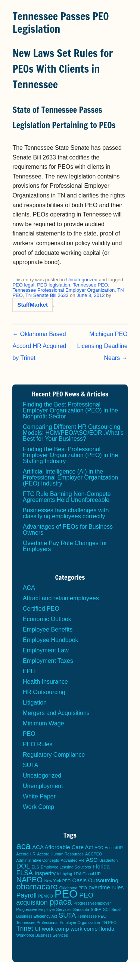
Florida (101, 866)
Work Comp (38, 807)
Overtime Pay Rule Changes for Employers (65, 546)
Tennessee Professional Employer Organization (63, 290)
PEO (29, 734)
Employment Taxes (48, 661)
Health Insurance (45, 681)
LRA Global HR (87, 873)
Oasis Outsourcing (95, 880)
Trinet (24, 928)
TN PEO (109, 922)
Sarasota (81, 909)
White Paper (39, 796)
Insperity (45, 873)
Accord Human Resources (60, 854)
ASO (92, 860)
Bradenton (108, 860)
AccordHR (114, 847)
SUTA (30, 765)
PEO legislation (53, 285)
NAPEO (29, 880)
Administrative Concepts (37, 860)
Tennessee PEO (90, 285)
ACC (99, 847)
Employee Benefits (47, 629)
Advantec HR (72, 860)
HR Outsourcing (44, 692)
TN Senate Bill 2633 (47, 295)
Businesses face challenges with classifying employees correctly (66, 513)
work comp (55, 928)
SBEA (96, 909)
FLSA (24, 873)
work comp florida (92, 928)
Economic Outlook (47, 619)
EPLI (29, 671)
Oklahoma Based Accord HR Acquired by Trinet (39, 346)
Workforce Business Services (42, 935)
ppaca (60, 901)
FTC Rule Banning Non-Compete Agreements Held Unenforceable (67, 497)
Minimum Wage (43, 723)
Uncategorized (81, 279)
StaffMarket (32, 304)
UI (37, 928)
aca (23, 846)
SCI (106, 909)
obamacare (36, 886)
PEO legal (23, 285)
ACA (29, 588)
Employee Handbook (50, 640)
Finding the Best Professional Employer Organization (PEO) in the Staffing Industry (70, 455)
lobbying (64, 873)
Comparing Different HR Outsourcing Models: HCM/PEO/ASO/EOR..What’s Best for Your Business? (73, 433)
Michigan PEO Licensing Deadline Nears (102, 346)
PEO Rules (37, 744)
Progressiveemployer (92, 903)
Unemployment (43, 786)
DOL (23, 866)
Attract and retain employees (61, 598)
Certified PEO (41, 608)
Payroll (26, 895)
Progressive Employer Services (43, 909)
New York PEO (57, 881)
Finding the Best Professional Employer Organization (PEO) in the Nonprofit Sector (70, 410)
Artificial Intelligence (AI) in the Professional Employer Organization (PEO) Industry (70, 477)
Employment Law (46, 650)
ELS (35, 867)
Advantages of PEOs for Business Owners (68, 529)
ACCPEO (93, 854)
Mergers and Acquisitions (56, 713)
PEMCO (45, 896)
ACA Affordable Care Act (62, 847)
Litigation (35, 702)
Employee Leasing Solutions (66, 867)
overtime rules (106, 887)
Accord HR (25, 854)
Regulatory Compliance (54, 754)
